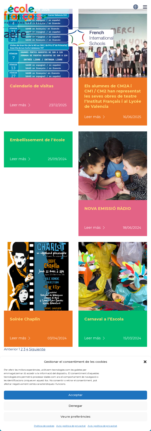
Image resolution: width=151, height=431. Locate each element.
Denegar (75, 406)
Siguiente (37, 349)
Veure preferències (75, 416)
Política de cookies (44, 425)
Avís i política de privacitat (71, 425)
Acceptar (75, 395)
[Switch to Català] (136, 7)
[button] (145, 362)
